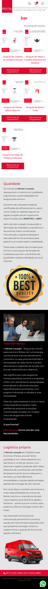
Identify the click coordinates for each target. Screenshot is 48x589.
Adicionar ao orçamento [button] (13, 71)
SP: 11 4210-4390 (14, 573)
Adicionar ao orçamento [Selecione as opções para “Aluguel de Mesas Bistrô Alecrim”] (13, 118)
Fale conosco (10, 430)
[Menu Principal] (42, 3)
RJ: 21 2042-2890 (32, 573)
